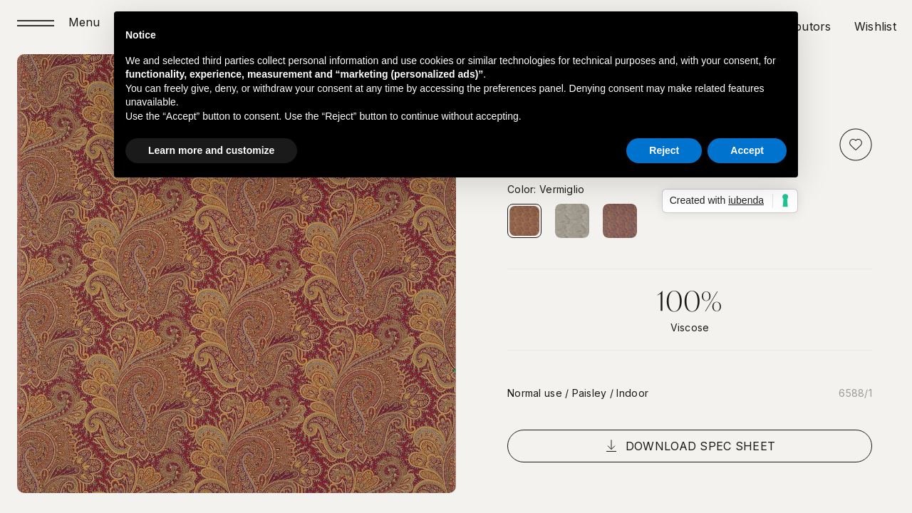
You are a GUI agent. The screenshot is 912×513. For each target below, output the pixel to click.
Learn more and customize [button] (211, 150)
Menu (84, 22)
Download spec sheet (689, 446)
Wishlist (875, 26)
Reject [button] (664, 150)
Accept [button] (747, 150)
